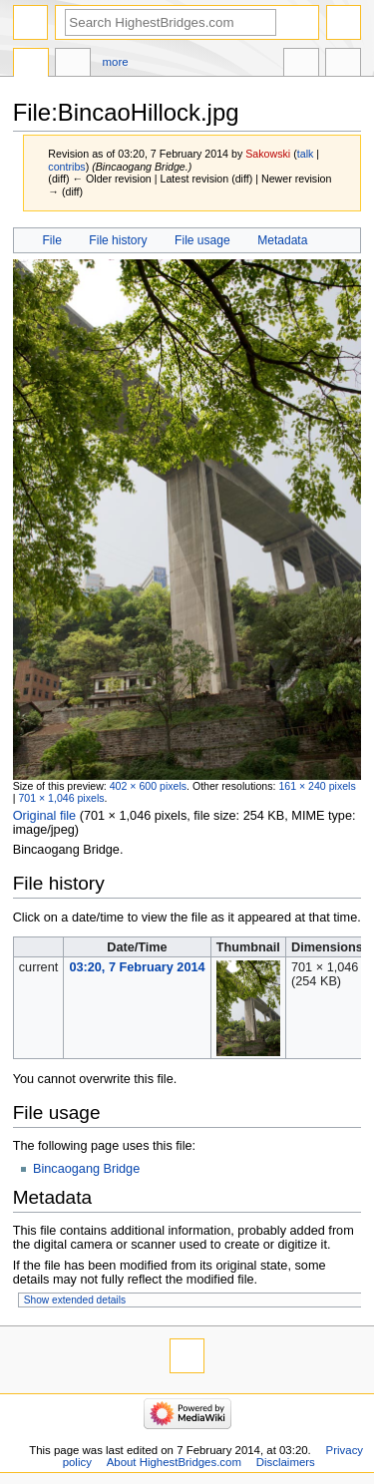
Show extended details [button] (75, 1300)
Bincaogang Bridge (86, 1169)
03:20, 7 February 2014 (136, 967)
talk (305, 154)
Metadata (282, 240)
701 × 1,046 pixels (61, 798)
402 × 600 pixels (148, 786)
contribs (66, 167)
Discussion (73, 65)
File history (118, 240)
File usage (202, 240)
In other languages (301, 65)
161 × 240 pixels (316, 786)
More (116, 62)
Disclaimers (285, 1462)
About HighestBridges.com (174, 1462)
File (51, 240)
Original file (44, 816)
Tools (343, 65)
